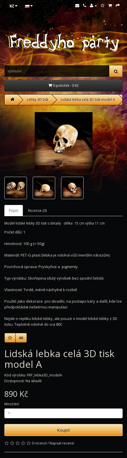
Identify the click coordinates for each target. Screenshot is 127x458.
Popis (13, 210)
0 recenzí (39, 443)
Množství (11, 404)
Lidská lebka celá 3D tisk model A (88, 99)
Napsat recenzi (61, 443)
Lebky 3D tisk (37, 99)
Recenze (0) (37, 210)
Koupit (63, 430)
